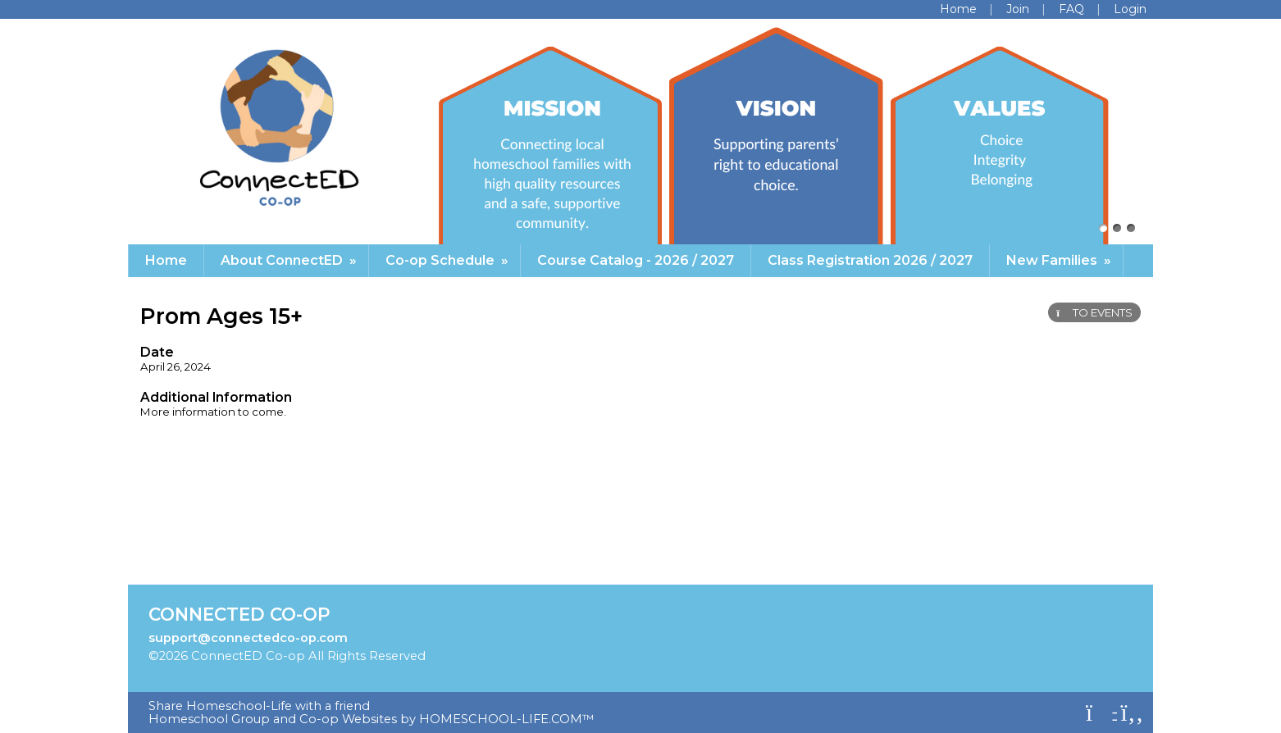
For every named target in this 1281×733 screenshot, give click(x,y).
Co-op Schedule (448, 260)
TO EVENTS (1094, 312)
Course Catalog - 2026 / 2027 (635, 260)
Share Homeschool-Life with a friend (259, 706)
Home (166, 260)
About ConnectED (290, 260)
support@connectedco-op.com (248, 638)
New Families (1060, 260)
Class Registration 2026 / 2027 (870, 260)
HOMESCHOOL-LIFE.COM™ (507, 719)
